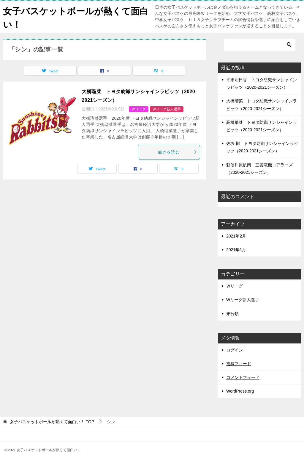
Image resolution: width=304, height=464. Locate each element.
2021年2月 (236, 236)
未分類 (232, 313)
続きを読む (177, 152)
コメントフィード (242, 377)
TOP (52, 421)
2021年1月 (236, 249)
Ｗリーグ (139, 109)
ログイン (234, 350)
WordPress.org (240, 391)
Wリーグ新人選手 (167, 109)
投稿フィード (238, 363)
